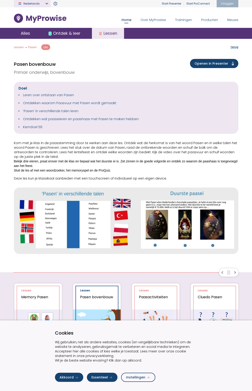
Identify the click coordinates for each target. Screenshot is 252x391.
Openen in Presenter (215, 63)
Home (126, 20)
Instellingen (138, 377)
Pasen (32, 47)
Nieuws (232, 20)
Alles (25, 33)
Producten (209, 20)
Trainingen (183, 20)
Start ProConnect (198, 3)
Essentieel (102, 377)
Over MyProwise (153, 20)
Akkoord (69, 377)
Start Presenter (171, 3)
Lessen (19, 47)
